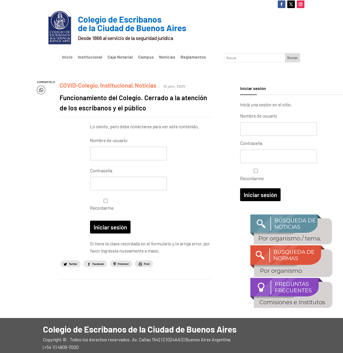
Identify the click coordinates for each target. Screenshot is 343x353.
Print (174, 267)
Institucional (90, 57)
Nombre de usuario (258, 116)
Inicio (67, 57)
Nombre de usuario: (109, 149)
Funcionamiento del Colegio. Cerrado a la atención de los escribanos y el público (132, 105)
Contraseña (101, 177)
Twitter (76, 267)
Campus (146, 57)
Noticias (167, 57)
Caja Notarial (120, 57)
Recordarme (104, 209)
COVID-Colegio (74, 84)
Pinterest (143, 267)
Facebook (109, 267)
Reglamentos (193, 57)
